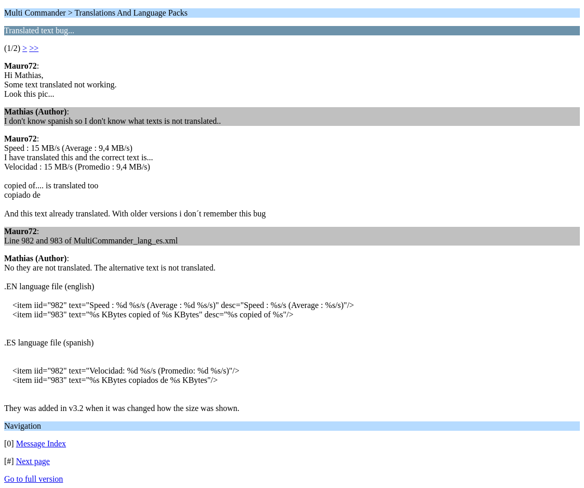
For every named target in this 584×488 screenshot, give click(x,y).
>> (33, 48)
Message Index (41, 443)
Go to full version (33, 478)
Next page (33, 461)
